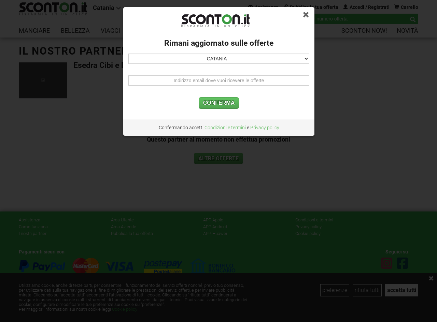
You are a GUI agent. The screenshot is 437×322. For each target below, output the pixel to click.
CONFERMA (219, 103)
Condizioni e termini (225, 127)
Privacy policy (264, 127)
